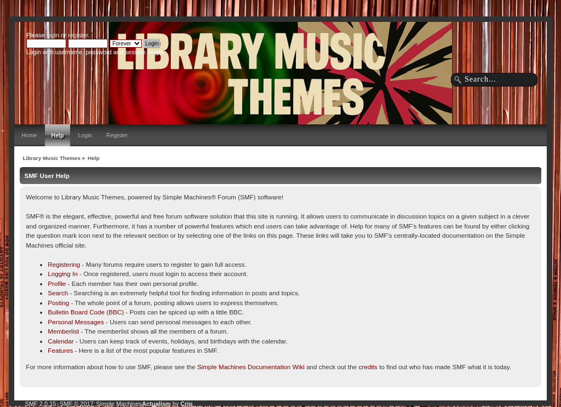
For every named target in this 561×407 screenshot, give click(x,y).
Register (117, 135)
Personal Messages (76, 321)
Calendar (60, 341)
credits (368, 366)
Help (57, 135)
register (78, 35)
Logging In (63, 273)
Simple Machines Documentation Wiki (251, 366)
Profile (57, 283)
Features (60, 350)
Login (85, 135)
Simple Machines (119, 403)
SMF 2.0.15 (40, 403)
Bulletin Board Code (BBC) (86, 312)
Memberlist (63, 331)
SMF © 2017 (77, 403)
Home (29, 135)
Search (58, 292)
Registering (64, 264)
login (53, 35)
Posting (58, 302)
